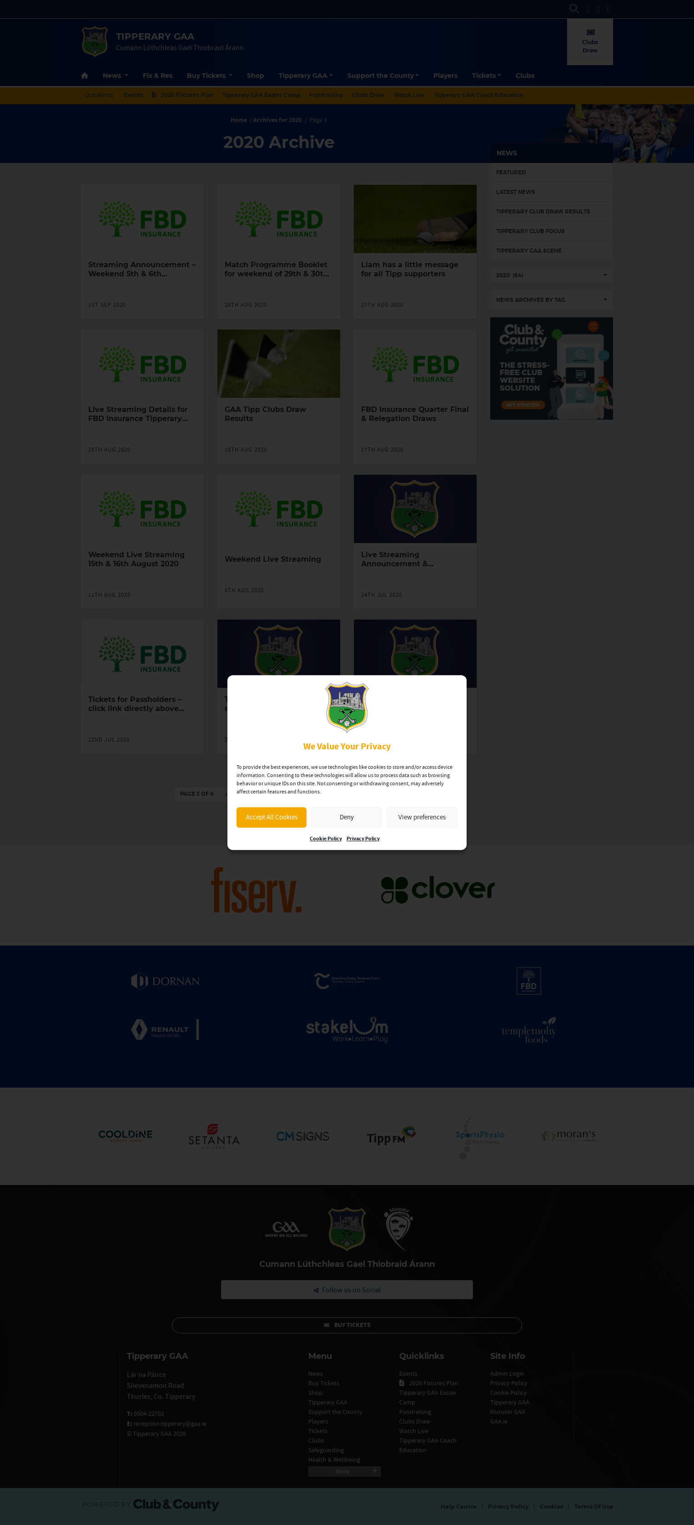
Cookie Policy (326, 839)
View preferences (422, 817)
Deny (347, 817)
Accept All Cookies (271, 817)
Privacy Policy (363, 839)
